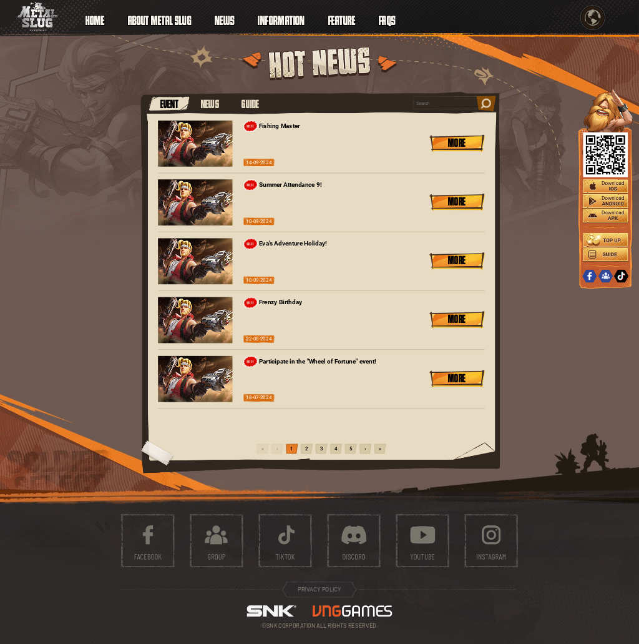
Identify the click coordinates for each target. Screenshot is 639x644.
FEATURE (342, 19)
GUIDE (250, 103)
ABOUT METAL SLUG (160, 19)
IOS (605, 186)
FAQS (387, 19)
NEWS (210, 103)
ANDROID (605, 201)
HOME (95, 19)
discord (354, 541)
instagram (491, 541)
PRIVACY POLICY (319, 590)
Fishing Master (271, 126)
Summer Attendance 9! (282, 185)
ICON (37, 17)
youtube (422, 541)
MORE (457, 142)
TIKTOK (621, 276)
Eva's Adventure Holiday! (285, 243)
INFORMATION (281, 19)
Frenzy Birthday (272, 303)
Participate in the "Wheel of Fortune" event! (309, 361)
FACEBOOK (589, 276)
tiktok (285, 541)
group (216, 541)
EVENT (169, 103)
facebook (148, 541)
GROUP (605, 276)
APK (605, 216)
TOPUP (605, 239)
